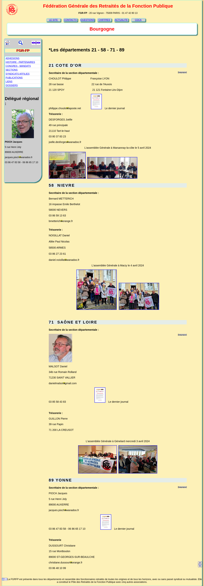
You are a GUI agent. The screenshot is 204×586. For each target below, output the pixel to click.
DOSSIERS (12, 85)
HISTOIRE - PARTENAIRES (20, 62)
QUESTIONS (87, 20)
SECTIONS (12, 70)
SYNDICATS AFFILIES (18, 74)
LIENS (9, 81)
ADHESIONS (12, 58)
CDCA (138, 20)
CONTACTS (70, 20)
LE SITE (53, 20)
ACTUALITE (121, 20)
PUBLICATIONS (14, 77)
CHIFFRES (104, 20)
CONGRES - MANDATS (18, 66)
